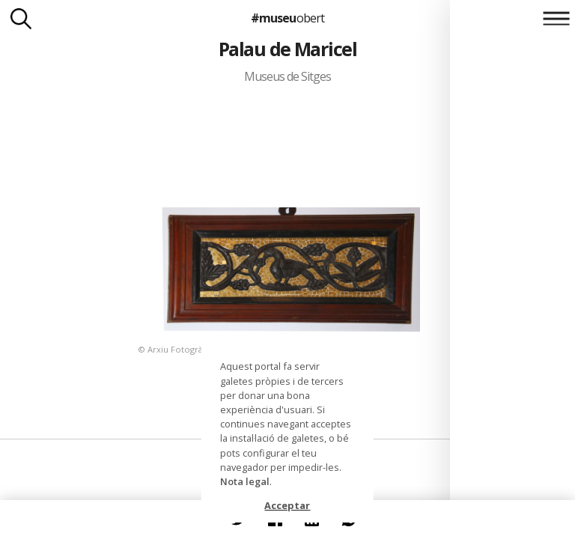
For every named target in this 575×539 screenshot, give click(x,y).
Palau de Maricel (288, 48)
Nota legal (245, 481)
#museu (287, 18)
